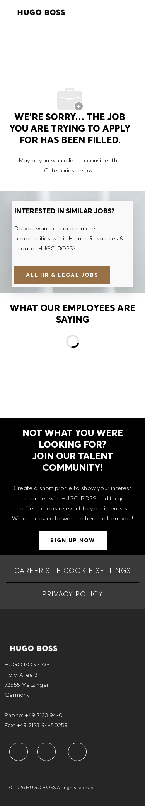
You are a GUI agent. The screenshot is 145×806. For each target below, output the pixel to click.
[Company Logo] (41, 11)
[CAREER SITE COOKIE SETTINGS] (72, 570)
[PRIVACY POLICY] (72, 594)
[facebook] (18, 752)
